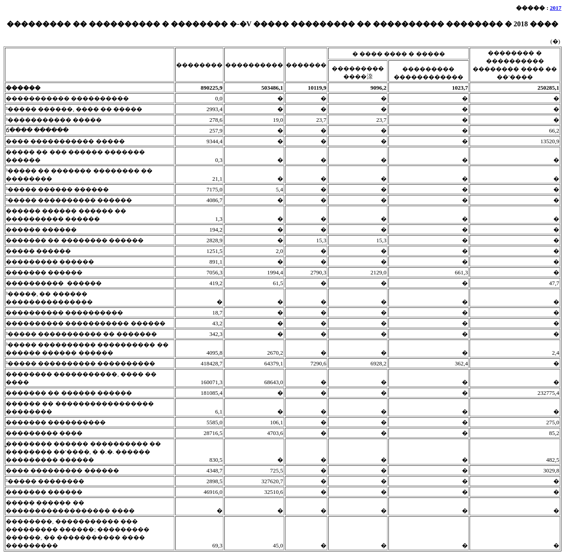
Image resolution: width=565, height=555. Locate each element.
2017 (555, 7)
